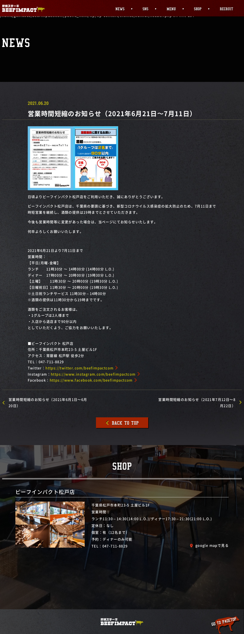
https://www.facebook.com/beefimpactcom (91, 380)
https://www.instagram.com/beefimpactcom (93, 374)
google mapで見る (212, 545)
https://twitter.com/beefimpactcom (79, 367)
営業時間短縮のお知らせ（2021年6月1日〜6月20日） (48, 402)
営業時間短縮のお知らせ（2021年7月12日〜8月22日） (196, 402)
